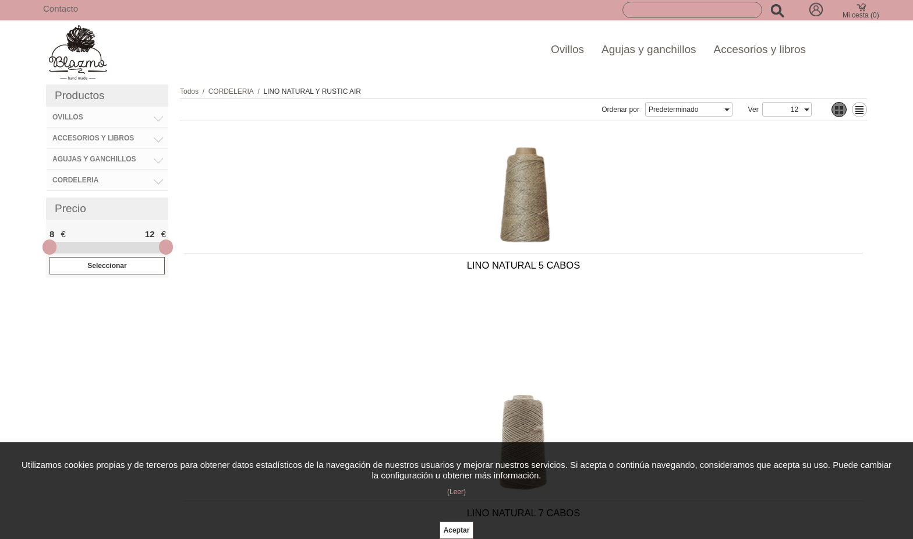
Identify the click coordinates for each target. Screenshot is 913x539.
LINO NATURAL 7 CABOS (429, 271)
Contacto (60, 8)
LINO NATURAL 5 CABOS (263, 271)
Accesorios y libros (760, 49)
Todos (189, 91)
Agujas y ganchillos (648, 49)
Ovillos (567, 49)
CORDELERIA (231, 91)
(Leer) (456, 492)
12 (150, 234)
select (726, 109)
